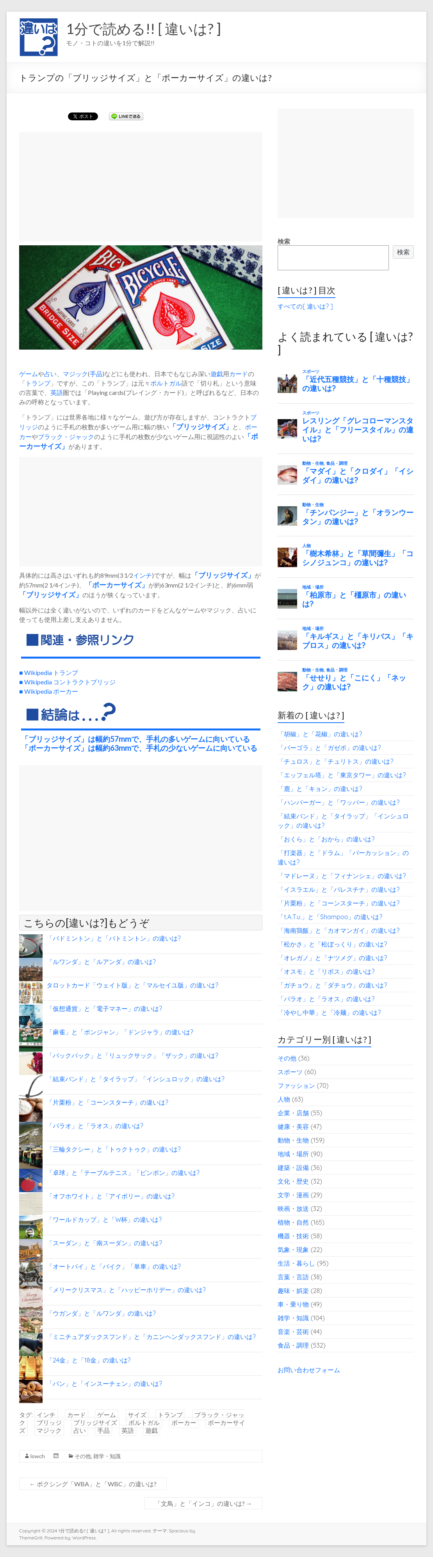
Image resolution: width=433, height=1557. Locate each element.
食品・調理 (293, 1345)
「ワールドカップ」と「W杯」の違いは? (104, 1219)
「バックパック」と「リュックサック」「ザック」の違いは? (132, 1055)
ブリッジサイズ (200, 426)
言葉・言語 (293, 1277)
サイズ (237, 575)
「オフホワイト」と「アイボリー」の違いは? (110, 1196)
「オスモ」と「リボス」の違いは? (326, 971)
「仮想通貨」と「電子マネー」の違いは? (104, 1008)
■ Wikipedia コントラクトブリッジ (67, 682)
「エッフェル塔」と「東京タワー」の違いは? (342, 775)
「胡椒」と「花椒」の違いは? (320, 734)
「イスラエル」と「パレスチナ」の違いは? (338, 889)
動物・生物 (293, 1140)
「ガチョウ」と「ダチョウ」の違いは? (332, 985)
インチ (142, 575)
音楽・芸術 (293, 1332)
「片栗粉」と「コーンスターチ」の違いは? (107, 1102)
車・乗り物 (293, 1304)
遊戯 (216, 373)
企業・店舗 (293, 1113)
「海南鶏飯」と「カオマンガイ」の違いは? (338, 930)
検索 (284, 241)
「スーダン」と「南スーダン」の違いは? (104, 1243)
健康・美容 (293, 1126)
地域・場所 (293, 1154)
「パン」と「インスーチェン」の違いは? (104, 1383)
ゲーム (28, 373)
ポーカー (183, 1423)
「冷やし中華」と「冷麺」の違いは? (329, 1012)
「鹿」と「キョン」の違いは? (320, 789)
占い (50, 373)
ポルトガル (166, 383)
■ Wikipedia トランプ (48, 672)
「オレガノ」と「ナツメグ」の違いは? (332, 958)
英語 (56, 392)
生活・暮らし (296, 1263)
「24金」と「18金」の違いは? (88, 1360)
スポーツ (290, 1072)
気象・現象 (293, 1249)
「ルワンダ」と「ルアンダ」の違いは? (101, 962)
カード (238, 373)
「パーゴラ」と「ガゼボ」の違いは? (329, 748)
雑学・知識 (107, 1456)
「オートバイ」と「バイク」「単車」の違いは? (113, 1266)
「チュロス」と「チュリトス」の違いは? (335, 761)
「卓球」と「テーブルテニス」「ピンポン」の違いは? (123, 1173)
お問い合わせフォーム (309, 1370)
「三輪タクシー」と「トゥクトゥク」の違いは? (113, 1149)
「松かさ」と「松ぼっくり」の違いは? (332, 944)
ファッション (296, 1085)
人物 (284, 1099)
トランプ (37, 383)
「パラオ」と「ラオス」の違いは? (94, 1126)
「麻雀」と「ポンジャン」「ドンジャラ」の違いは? (119, 1032)
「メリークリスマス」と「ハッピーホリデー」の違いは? (126, 1290)
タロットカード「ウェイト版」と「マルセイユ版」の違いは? (132, 985)
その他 (83, 1456)
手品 (96, 373)
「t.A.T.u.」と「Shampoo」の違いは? (330, 917)
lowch (37, 1456)
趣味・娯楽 (293, 1291)
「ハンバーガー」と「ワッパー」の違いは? (338, 802)
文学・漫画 (293, 1195)
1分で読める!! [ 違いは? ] (143, 28)
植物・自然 (293, 1222)
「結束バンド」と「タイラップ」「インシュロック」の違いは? (135, 1079)
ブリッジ (49, 1423)
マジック (75, 373)
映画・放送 (293, 1208)
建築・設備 (293, 1167)
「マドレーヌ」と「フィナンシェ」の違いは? (342, 876)
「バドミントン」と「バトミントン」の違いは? (113, 938)
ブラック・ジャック (66, 436)
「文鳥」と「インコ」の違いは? (203, 1503)
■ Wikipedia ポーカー (48, 691)
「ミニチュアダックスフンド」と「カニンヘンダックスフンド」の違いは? (151, 1337)
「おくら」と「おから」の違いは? (326, 839)
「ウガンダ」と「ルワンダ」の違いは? (101, 1313)
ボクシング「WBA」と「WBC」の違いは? (93, 1483)
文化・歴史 (293, 1181)
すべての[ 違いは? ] (305, 306)
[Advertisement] (140, 186)
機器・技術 (293, 1236)
